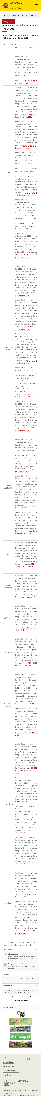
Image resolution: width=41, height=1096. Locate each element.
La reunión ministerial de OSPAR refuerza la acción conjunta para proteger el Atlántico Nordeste (19, 991)
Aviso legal (7, 1075)
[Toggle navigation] (35, 5)
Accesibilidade (8, 1062)
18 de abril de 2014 (27, 704)
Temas (32, 15)
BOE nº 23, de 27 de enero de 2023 (26, 770)
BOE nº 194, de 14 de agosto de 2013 (26, 732)
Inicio (5, 1057)
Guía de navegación (11, 1071)
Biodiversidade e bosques (19, 15)
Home (6, 15)
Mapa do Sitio (8, 1066)
